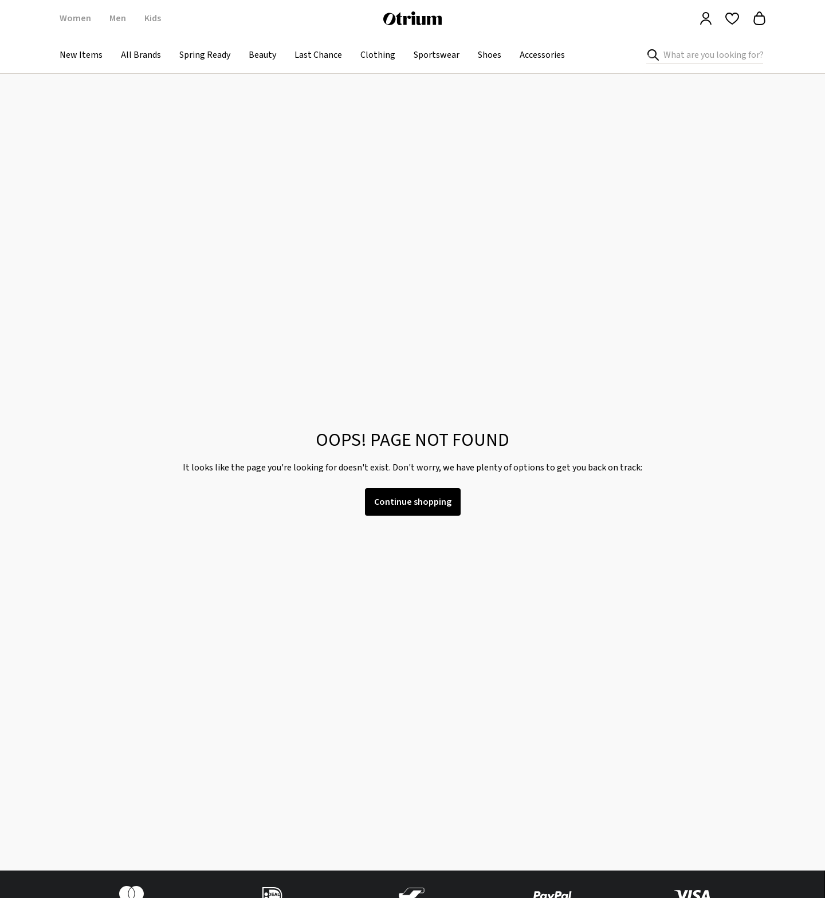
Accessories (542, 55)
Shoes (489, 55)
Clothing (377, 55)
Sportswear (436, 55)
